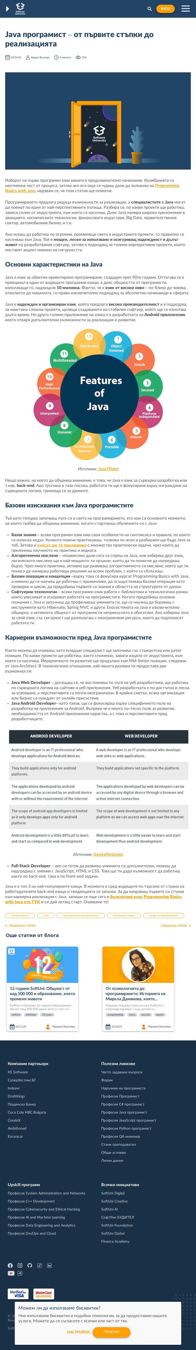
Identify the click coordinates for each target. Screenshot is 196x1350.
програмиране (20, 915)
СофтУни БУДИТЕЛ (117, 1217)
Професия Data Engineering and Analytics (41, 1225)
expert (160, 1014)
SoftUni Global (113, 1233)
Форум (107, 1080)
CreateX (14, 1120)
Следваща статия (176, 925)
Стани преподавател (118, 1144)
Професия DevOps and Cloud (32, 1233)
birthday (31, 1014)
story (132, 1014)
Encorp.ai (15, 1136)
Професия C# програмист (122, 1104)
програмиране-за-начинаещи (81, 915)
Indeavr (14, 1088)
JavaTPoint (108, 469)
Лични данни (112, 1161)
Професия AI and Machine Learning (36, 1217)
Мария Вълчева (40, 57)
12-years (47, 1014)
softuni (16, 1014)
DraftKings (16, 1096)
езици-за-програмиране (163, 915)
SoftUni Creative (114, 1201)
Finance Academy (115, 1241)
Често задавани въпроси (121, 1072)
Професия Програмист (120, 1096)
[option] (52, 989)
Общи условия (113, 1153)
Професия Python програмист (126, 1128)
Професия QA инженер (120, 1136)
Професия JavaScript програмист (128, 1120)
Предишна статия (20, 925)
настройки (78, 1332)
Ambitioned (17, 1128)
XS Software (18, 1072)
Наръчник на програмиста (123, 1088)
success (145, 1014)
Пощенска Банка (22, 1104)
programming (115, 1014)
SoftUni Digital (113, 1193)
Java (45, 915)
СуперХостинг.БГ (22, 1080)
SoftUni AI (109, 1209)
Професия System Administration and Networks (46, 1193)
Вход (165, 8)
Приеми (112, 1332)
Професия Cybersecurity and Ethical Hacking (44, 1209)
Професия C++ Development (31, 1201)
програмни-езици (124, 915)
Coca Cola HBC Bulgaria (27, 1112)
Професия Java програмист (124, 1112)
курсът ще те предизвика (61, 545)
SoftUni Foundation (117, 1225)
